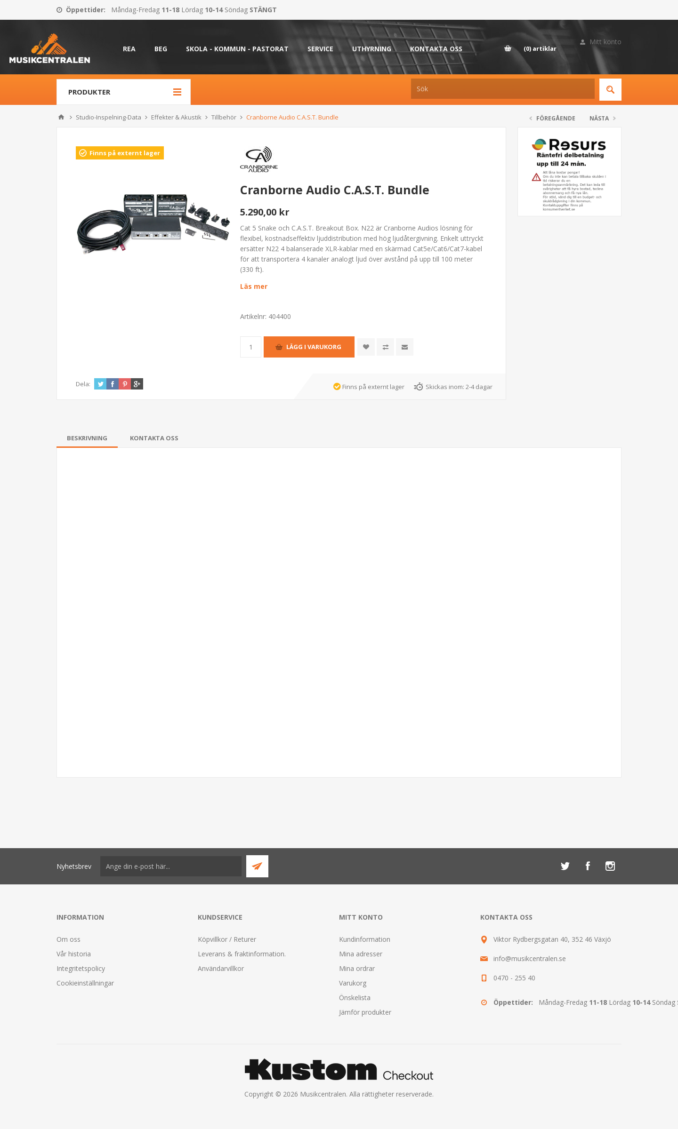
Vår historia (73, 953)
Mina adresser (360, 953)
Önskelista (355, 997)
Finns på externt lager (124, 153)
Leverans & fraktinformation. (242, 953)
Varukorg (352, 982)
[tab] (87, 438)
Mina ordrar (357, 968)
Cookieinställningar (85, 982)
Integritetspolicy (80, 968)
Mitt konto (605, 41)
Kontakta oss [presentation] (154, 438)
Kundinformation (364, 939)
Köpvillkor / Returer (227, 939)
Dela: (83, 384)
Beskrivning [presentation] (87, 438)
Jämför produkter (365, 1012)
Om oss (68, 939)
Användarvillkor (221, 968)
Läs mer (253, 286)
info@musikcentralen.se (529, 958)
